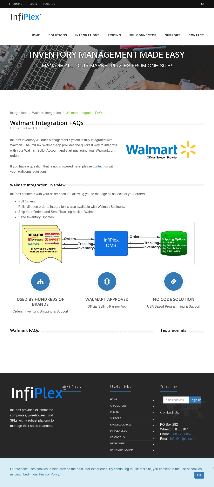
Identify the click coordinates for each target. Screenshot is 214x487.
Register (49, 4)
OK (199, 475)
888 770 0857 (182, 434)
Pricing (114, 35)
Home (35, 35)
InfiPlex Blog (118, 431)
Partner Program (121, 450)
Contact (18, 4)
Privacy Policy (49, 474)
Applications (118, 405)
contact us (100, 166)
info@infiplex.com (183, 439)
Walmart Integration (46, 113)
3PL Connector (143, 35)
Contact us (117, 437)
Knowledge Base (121, 424)
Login (33, 4)
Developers (118, 443)
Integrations (87, 35)
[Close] (213, 468)
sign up (196, 400)
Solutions (57, 35)
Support (172, 35)
